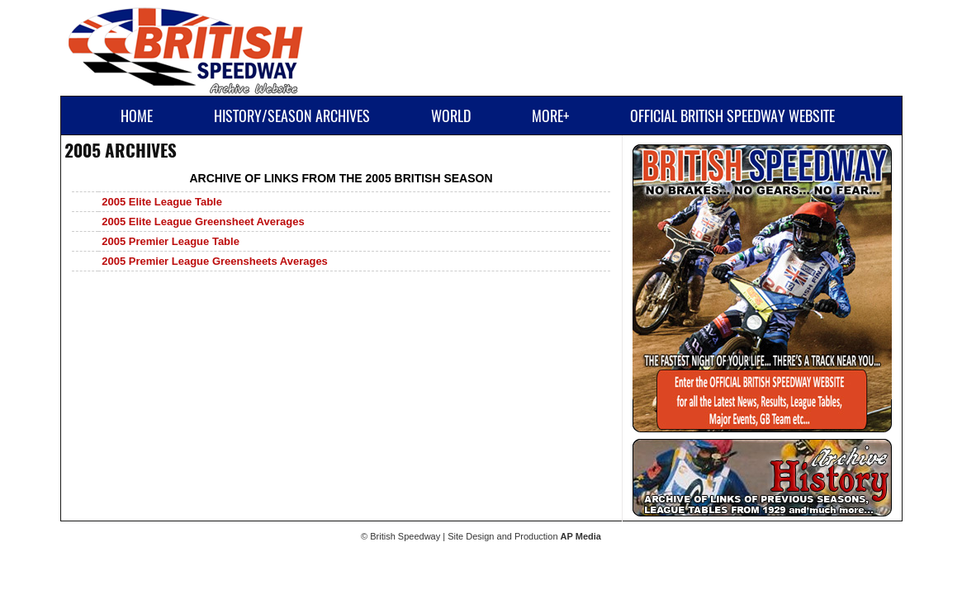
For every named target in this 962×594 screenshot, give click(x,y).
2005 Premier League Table (170, 241)
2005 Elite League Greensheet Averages (203, 221)
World (451, 116)
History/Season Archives (292, 116)
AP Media (581, 536)
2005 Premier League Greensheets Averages (215, 261)
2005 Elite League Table (162, 202)
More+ (550, 116)
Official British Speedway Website (732, 116)
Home (137, 116)
